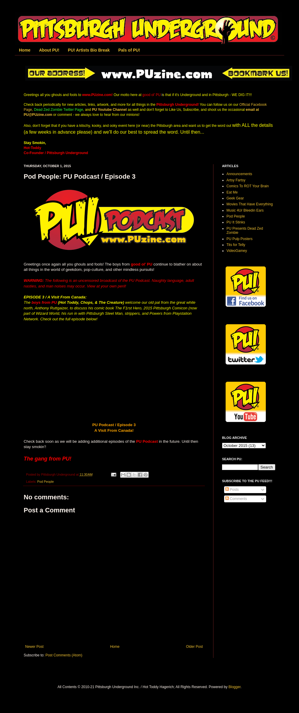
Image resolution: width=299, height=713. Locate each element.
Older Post (194, 647)
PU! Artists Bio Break (89, 50)
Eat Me (232, 192)
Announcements (239, 174)
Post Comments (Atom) (63, 655)
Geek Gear (235, 198)
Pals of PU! (129, 50)
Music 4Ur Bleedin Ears (244, 210)
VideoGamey (236, 251)
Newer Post (34, 647)
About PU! (49, 50)
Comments (236, 499)
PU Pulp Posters (239, 239)
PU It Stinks (235, 222)
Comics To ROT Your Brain (247, 186)
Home (24, 50)
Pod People (45, 481)
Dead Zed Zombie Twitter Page (58, 110)
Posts (232, 489)
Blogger (235, 687)
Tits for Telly (235, 245)
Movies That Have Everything (249, 204)
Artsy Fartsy (235, 180)
